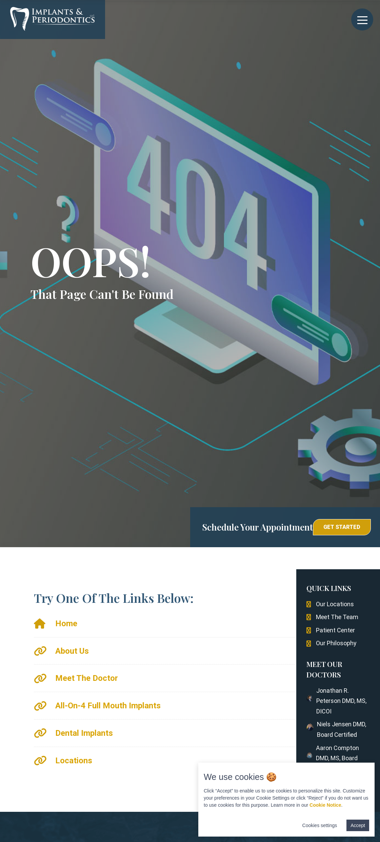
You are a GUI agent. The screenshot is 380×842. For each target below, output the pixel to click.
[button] (342, 527)
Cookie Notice (325, 805)
